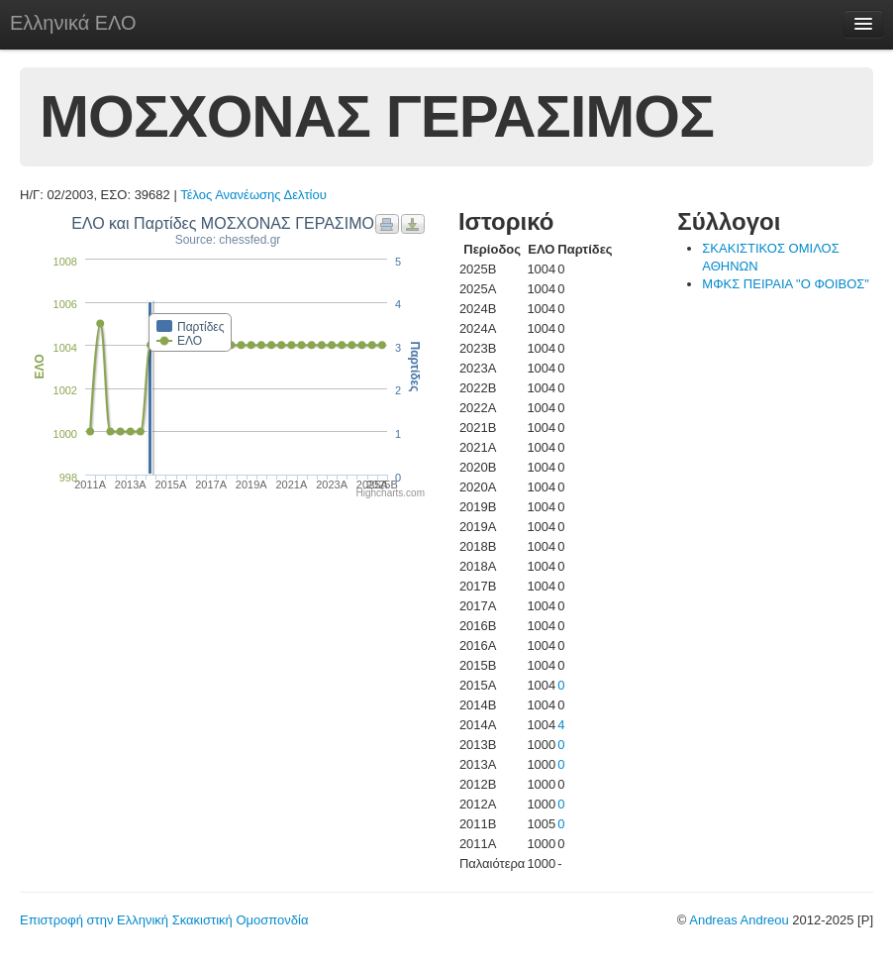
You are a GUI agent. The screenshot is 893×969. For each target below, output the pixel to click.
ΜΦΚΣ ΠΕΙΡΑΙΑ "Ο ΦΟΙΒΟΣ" (785, 283)
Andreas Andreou (738, 920)
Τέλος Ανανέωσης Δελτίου (253, 194)
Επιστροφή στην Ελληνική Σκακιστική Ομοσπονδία (164, 920)
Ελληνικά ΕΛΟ (73, 23)
